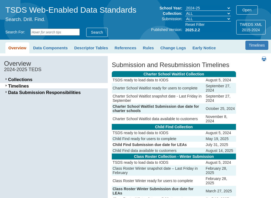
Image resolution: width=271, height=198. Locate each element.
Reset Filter (195, 24)
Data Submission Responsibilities (44, 92)
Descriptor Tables (91, 48)
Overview (17, 48)
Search (97, 32)
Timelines (257, 45)
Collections (20, 79)
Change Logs (173, 48)
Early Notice (204, 48)
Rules (148, 48)
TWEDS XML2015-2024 (251, 27)
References (125, 48)
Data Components (50, 48)
